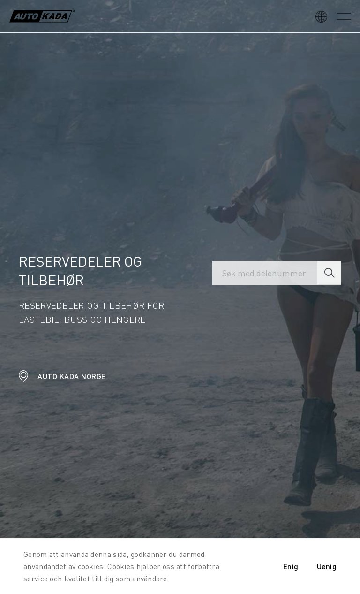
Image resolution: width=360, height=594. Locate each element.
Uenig (327, 566)
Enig (290, 566)
